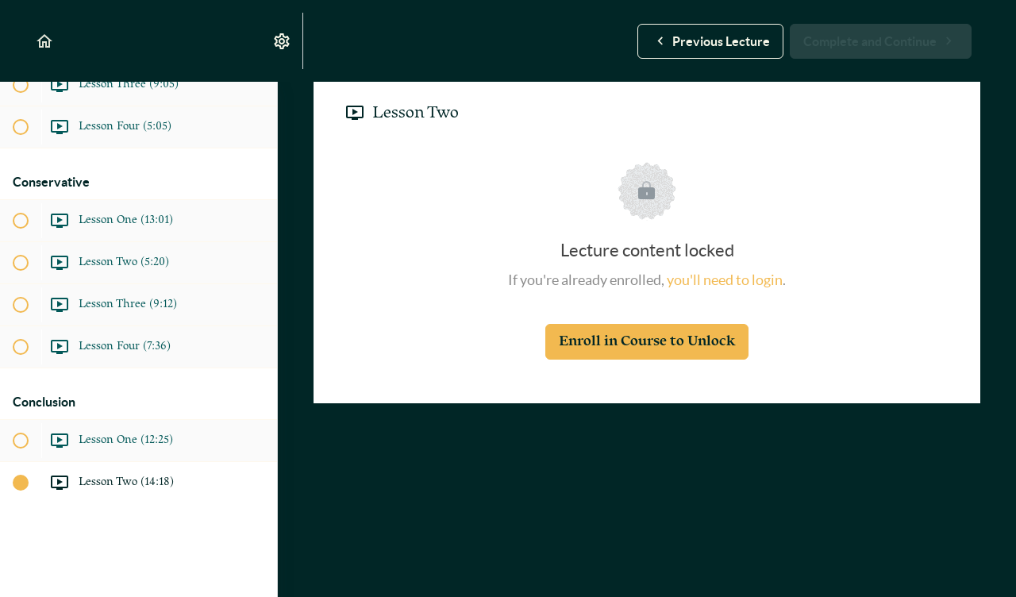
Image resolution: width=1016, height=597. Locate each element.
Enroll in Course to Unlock (647, 341)
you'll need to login (725, 280)
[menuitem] (282, 41)
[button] (45, 41)
